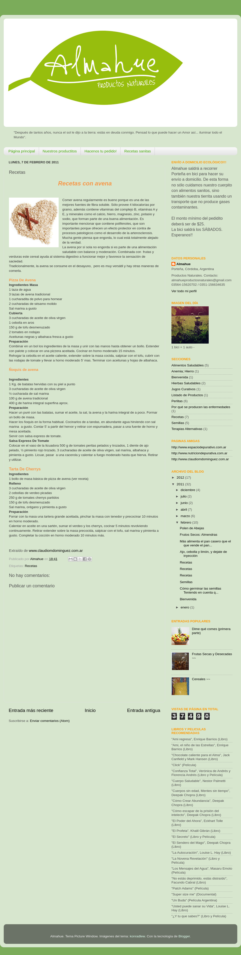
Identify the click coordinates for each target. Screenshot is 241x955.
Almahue (183, 264)
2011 (181, 484)
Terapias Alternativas (186, 429)
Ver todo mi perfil (184, 291)
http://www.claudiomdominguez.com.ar (200, 459)
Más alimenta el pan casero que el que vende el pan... (205, 543)
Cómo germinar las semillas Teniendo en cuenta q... (200, 590)
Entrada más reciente (31, 710)
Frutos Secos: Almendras (198, 534)
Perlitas (177, 401)
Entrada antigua (143, 710)
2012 (181, 477)
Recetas (31, 566)
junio (185, 503)
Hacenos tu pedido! (100, 151)
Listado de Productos (187, 395)
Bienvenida (179, 377)
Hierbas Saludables (186, 383)
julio (184, 496)
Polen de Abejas (192, 528)
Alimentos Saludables (187, 365)
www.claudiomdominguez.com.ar (56, 551)
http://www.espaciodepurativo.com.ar (198, 447)
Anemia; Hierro (182, 371)
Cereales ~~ (201, 679)
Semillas (177, 423)
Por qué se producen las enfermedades (200, 407)
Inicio (90, 710)
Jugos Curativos (183, 389)
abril (184, 509)
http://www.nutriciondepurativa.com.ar (199, 453)
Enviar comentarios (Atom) (50, 721)
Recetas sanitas (137, 151)
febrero (186, 522)
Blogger (184, 936)
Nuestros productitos (60, 151)
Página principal (21, 151)
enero (185, 607)
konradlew (137, 936)
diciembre (188, 490)
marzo (186, 516)
